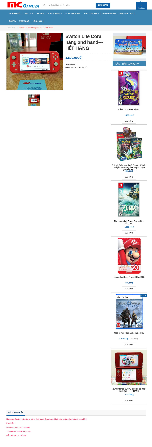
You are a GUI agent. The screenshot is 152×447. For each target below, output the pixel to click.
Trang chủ (11, 28)
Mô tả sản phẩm (15, 413)
